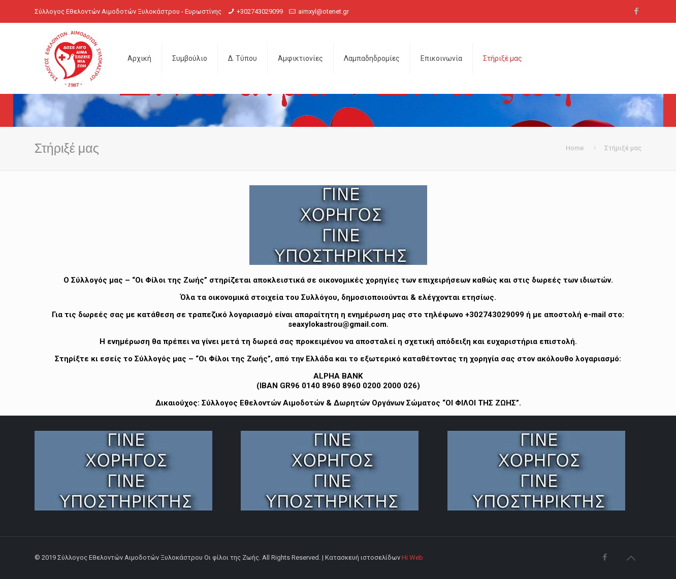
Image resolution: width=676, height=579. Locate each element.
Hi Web (412, 557)
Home (575, 148)
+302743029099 (260, 11)
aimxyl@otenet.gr (323, 11)
